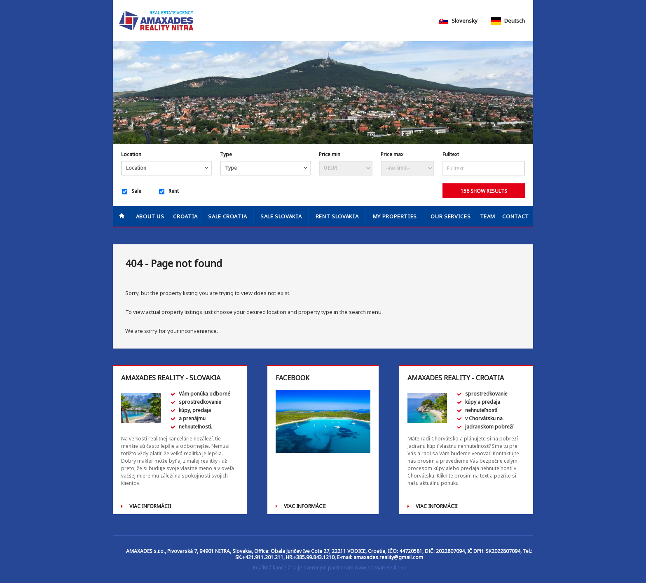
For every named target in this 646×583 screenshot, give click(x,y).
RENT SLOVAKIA (337, 216)
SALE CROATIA (227, 216)
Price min (329, 154)
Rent (169, 191)
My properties (395, 216)
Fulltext (450, 154)
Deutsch (508, 20)
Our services (450, 216)
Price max (392, 154)
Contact (515, 216)
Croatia (185, 216)
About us (150, 216)
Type (226, 154)
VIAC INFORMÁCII (150, 506)
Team (488, 216)
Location (131, 154)
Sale (131, 191)
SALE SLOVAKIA (281, 216)
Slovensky (457, 20)
